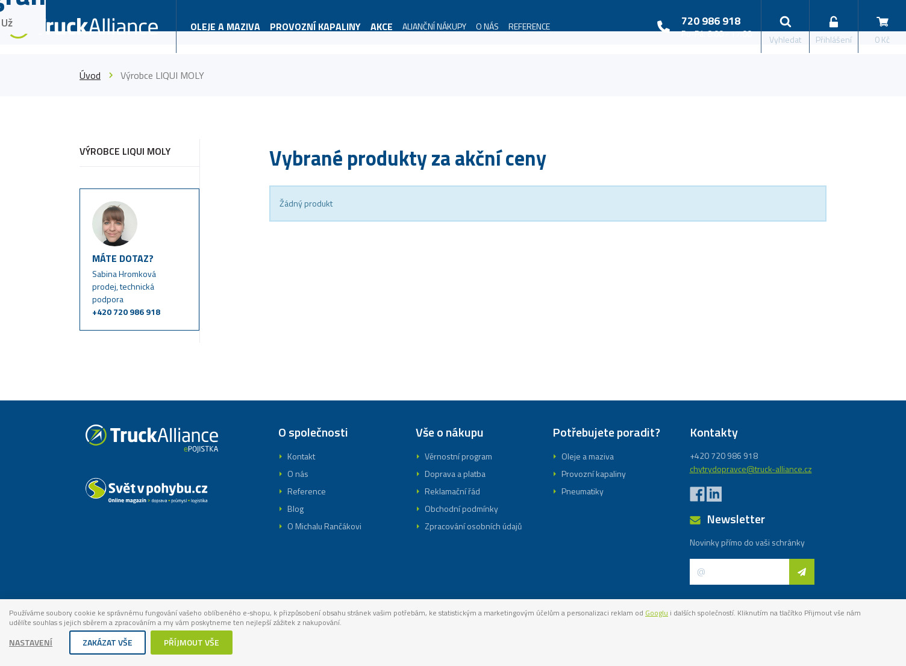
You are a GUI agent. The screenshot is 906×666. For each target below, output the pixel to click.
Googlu (736, 611)
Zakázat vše (108, 643)
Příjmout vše (192, 643)
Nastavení (31, 643)
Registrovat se (453, 395)
